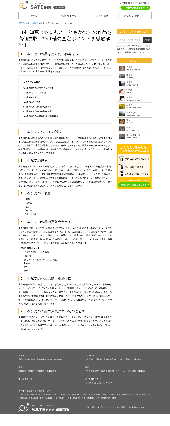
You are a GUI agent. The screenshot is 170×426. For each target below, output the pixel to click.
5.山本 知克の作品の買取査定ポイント (39, 106)
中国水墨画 (89, 359)
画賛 (24, 371)
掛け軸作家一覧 (68, 15)
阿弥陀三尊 (96, 371)
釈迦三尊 (111, 371)
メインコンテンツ (93, 379)
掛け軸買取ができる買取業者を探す (34, 391)
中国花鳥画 (136, 359)
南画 (50, 359)
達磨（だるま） (121, 371)
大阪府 (148, 394)
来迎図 (104, 371)
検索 (147, 39)
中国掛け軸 (90, 355)
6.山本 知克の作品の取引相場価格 (37, 111)
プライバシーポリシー (108, 407)
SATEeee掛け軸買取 (28, 23)
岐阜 (118, 394)
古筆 (29, 371)
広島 (50, 398)
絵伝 (143, 371)
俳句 (33, 371)
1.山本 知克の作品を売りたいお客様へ (39, 88)
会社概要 (122, 407)
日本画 (21, 355)
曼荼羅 (87, 371)
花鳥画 (45, 359)
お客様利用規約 (91, 407)
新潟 (90, 394)
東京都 (78, 394)
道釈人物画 (58, 359)
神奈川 (85, 394)
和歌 (47, 371)
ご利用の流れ (101, 15)
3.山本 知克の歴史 (30, 97)
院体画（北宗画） (124, 359)
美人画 (39, 359)
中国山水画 (99, 359)
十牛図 (138, 371)
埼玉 (68, 394)
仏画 (87, 367)
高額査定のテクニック (135, 15)
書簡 (54, 371)
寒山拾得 (131, 371)
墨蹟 (20, 371)
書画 (20, 367)
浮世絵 (33, 359)
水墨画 (21, 359)
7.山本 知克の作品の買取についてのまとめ (41, 116)
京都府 (142, 394)
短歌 (42, 371)
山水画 (27, 359)
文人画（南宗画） (110, 359)
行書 (38, 371)
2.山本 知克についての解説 (34, 92)
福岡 (78, 398)
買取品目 (35, 15)
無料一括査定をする (135, 7)
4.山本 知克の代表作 (31, 102)
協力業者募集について (136, 407)
